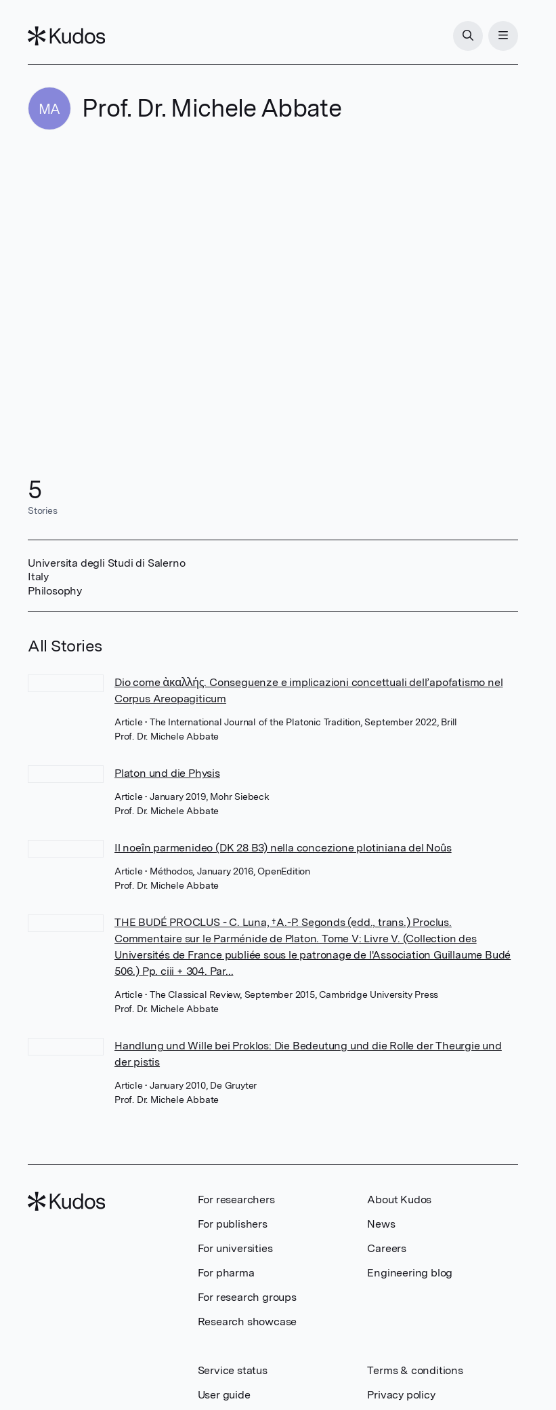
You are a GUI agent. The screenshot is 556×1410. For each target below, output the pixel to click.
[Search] (468, 36)
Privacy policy (401, 1394)
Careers (386, 1248)
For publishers (233, 1223)
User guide (224, 1394)
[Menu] (503, 36)
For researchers (236, 1199)
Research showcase (247, 1321)
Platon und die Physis (167, 773)
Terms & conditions (415, 1370)
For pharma (226, 1272)
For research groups (247, 1297)
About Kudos (399, 1199)
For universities (235, 1248)
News (381, 1223)
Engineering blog (409, 1272)
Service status (233, 1370)
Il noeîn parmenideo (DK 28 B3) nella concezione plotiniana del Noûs (283, 847)
